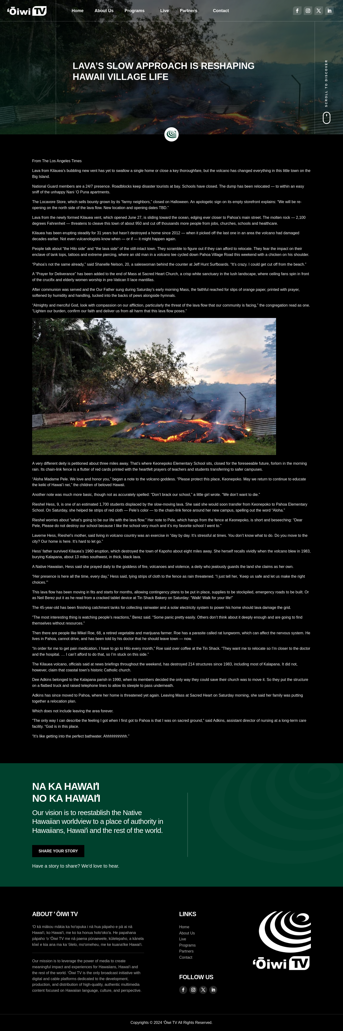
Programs (135, 10)
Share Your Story (58, 851)
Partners (188, 10)
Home (78, 10)
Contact (221, 10)
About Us (104, 10)
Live (164, 10)
